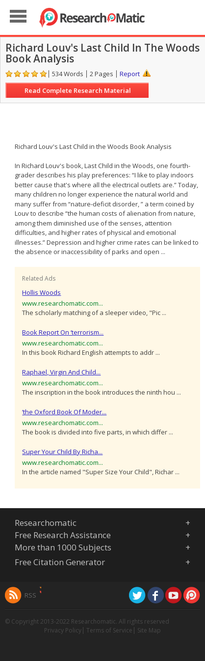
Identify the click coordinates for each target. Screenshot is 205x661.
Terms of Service (109, 630)
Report (130, 73)
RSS (30, 595)
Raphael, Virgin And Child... (61, 372)
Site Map (149, 630)
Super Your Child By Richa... (62, 451)
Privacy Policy (62, 630)
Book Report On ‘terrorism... (62, 332)
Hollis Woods (41, 292)
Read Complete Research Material (78, 90)
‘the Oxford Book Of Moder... (64, 411)
